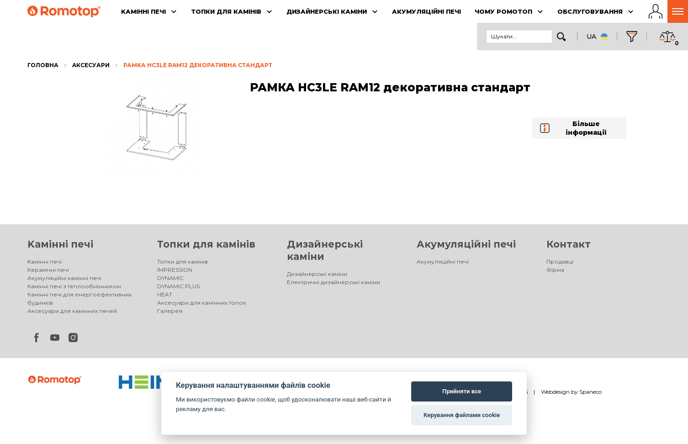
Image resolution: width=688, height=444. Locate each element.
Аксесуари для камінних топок (201, 302)
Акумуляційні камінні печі (64, 278)
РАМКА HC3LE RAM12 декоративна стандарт (197, 65)
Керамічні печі (48, 269)
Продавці (559, 261)
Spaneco (590, 391)
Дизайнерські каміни (317, 273)
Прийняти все (461, 391)
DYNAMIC (170, 278)
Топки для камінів (206, 244)
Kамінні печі (60, 244)
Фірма (555, 269)
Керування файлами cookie (461, 415)
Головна (42, 65)
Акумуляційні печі (466, 244)
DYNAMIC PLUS (178, 286)
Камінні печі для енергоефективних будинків (79, 298)
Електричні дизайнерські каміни (333, 282)
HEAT (164, 294)
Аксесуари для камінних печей (72, 310)
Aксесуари (91, 65)
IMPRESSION (174, 269)
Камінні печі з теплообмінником (74, 286)
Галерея (169, 310)
